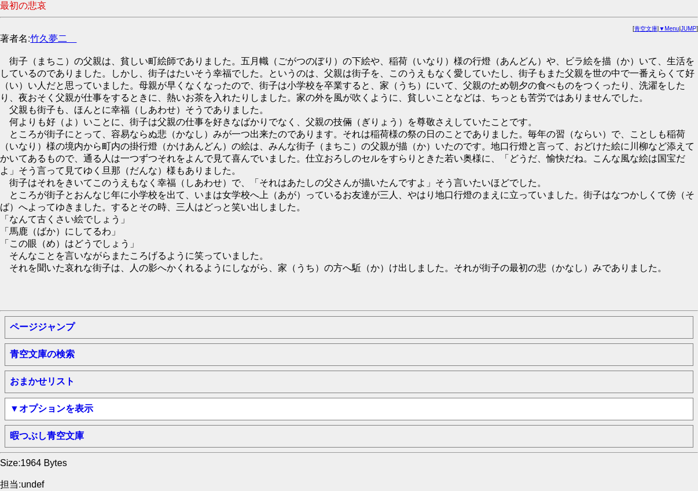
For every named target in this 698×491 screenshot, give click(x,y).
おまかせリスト (42, 381)
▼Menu (669, 28)
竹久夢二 (53, 38)
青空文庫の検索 (42, 354)
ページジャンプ (42, 327)
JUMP (688, 28)
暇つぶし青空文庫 (47, 436)
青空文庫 (645, 28)
